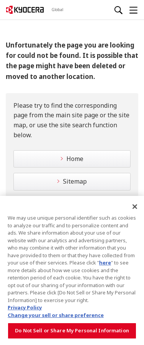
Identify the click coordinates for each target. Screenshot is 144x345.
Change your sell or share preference (56, 315)
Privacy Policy (25, 307)
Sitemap (75, 181)
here (105, 262)
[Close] (134, 206)
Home (74, 158)
